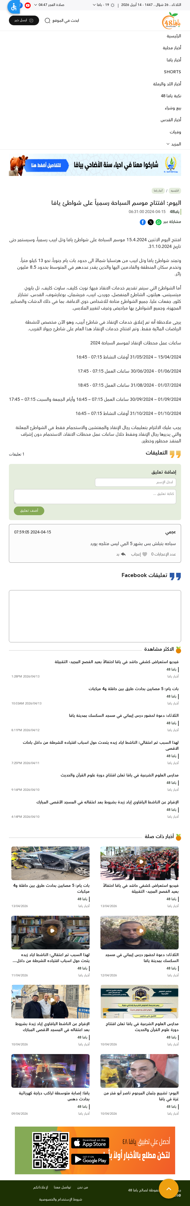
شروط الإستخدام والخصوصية (60, 1199)
